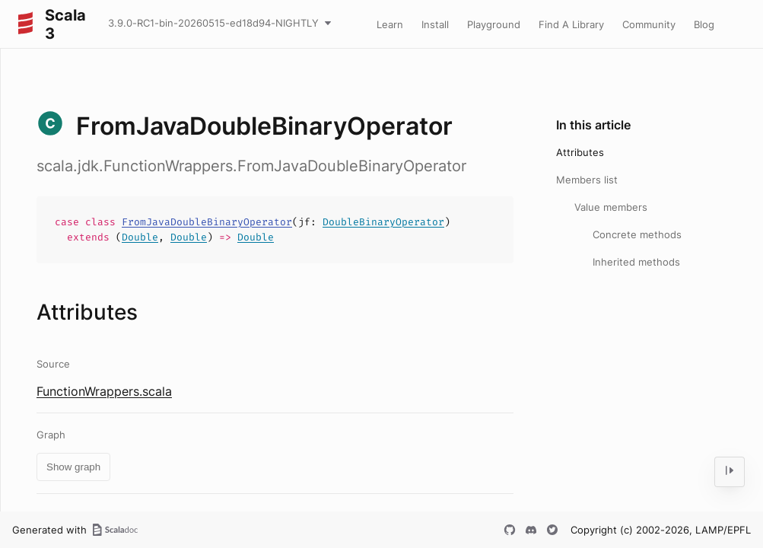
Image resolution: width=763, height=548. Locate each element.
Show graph (73, 467)
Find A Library (571, 24)
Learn (390, 24)
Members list (587, 180)
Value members (610, 207)
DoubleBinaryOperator (383, 221)
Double (140, 237)
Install (435, 24)
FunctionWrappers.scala (104, 391)
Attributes (580, 152)
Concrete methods (637, 234)
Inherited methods (636, 262)
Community (649, 24)
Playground (493, 24)
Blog (704, 24)
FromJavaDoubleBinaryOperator (207, 221)
